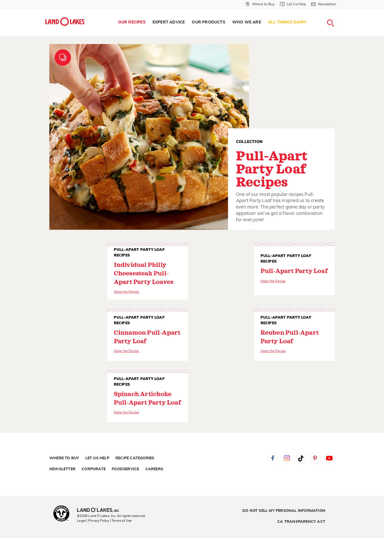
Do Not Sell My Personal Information (283, 511)
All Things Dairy (287, 22)
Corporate (94, 469)
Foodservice (125, 469)
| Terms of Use (121, 520)
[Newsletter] (324, 4)
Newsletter (62, 469)
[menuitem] (132, 22)
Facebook (272, 458)
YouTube (329, 458)
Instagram (286, 458)
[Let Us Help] (292, 4)
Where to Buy (64, 458)
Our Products (208, 22)
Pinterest (315, 458)
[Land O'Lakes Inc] (100, 510)
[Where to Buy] (260, 4)
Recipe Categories (134, 458)
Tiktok (301, 458)
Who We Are (246, 22)
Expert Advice (169, 22)
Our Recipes (132, 22)
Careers (154, 469)
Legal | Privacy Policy (93, 520)
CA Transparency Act (301, 522)
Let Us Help (97, 458)
